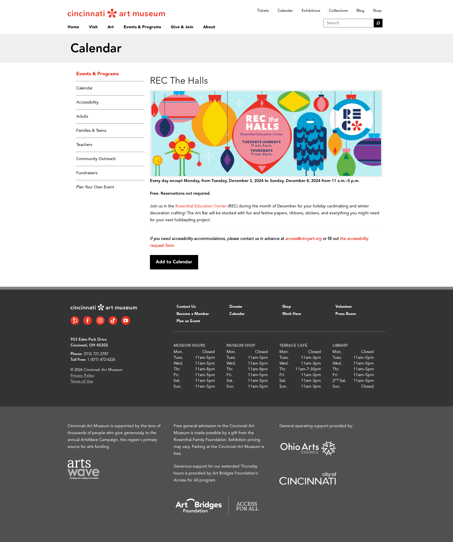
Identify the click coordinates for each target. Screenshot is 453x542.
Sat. (177, 381)
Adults (82, 117)
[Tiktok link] (113, 320)
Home (73, 27)
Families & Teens (91, 131)
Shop (377, 11)
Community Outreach (96, 159)
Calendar (285, 11)
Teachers (84, 145)
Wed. (178, 363)
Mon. (178, 352)
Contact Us (186, 307)
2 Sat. (339, 381)
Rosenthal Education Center (200, 206)
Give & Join (182, 27)
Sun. (178, 387)
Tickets (263, 11)
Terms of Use (81, 381)
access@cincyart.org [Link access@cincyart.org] (303, 239)
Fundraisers (86, 173)
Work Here (291, 314)
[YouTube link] (125, 320)
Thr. (177, 369)
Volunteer (343, 307)
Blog (360, 11)
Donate (235, 307)
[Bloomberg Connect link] (74, 320)
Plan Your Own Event (95, 187)
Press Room (345, 314)
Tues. (178, 358)
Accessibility (87, 102)
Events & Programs (142, 27)
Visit (93, 27)
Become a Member (193, 314)
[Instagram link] (100, 320)
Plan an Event (188, 321)
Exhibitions (311, 11)
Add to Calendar (174, 262)
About (209, 27)
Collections (338, 11)
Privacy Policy (82, 376)
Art (110, 27)
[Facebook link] (87, 320)
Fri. (176, 375)
